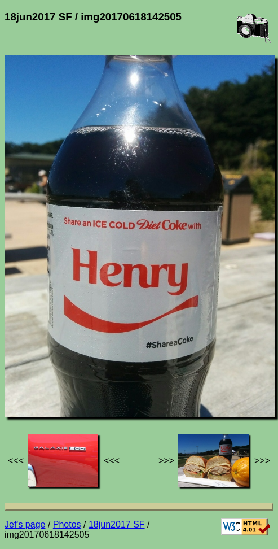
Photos (67, 524)
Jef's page (25, 524)
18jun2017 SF (117, 524)
